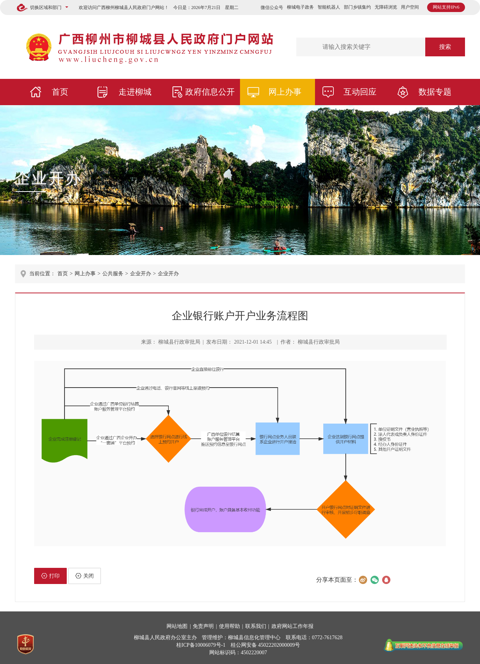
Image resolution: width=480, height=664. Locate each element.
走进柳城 (135, 92)
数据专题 (435, 92)
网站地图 (177, 626)
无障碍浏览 (386, 7)
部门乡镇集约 (357, 7)
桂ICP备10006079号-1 (200, 645)
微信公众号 (272, 7)
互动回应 (360, 92)
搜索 (445, 47)
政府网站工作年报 (293, 626)
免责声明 (203, 626)
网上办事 (285, 92)
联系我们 (255, 626)
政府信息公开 (210, 92)
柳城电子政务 (300, 7)
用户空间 (410, 7)
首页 (60, 92)
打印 (50, 576)
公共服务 (112, 273)
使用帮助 (229, 626)
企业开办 (48, 178)
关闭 (84, 576)
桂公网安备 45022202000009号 (265, 645)
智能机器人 (329, 7)
